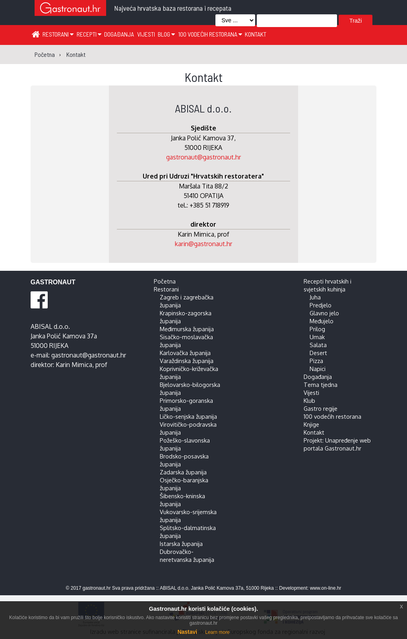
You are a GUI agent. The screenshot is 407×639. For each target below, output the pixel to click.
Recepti (89, 34)
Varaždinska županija (186, 360)
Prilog (317, 328)
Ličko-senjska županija (188, 416)
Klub (309, 400)
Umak (317, 336)
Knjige (311, 424)
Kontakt (255, 34)
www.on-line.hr (325, 588)
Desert (318, 352)
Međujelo (321, 320)
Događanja (119, 34)
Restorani (58, 34)
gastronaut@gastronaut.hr (203, 157)
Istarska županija (181, 543)
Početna (165, 281)
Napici (318, 368)
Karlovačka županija (185, 352)
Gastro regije (320, 408)
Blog (166, 34)
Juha (315, 297)
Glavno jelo (324, 313)
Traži (355, 20)
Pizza (316, 360)
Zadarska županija (183, 472)
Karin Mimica (74, 365)
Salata (318, 344)
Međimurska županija (187, 328)
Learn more (217, 632)
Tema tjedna (320, 384)
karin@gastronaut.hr (203, 244)
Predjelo (320, 305)
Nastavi (187, 632)
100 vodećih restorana (210, 34)
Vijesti (146, 34)
